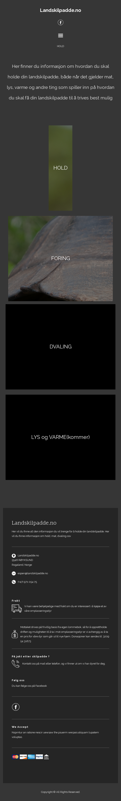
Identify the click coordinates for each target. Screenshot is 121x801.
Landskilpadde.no (60, 10)
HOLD (60, 168)
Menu (60, 35)
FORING (60, 258)
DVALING (61, 347)
